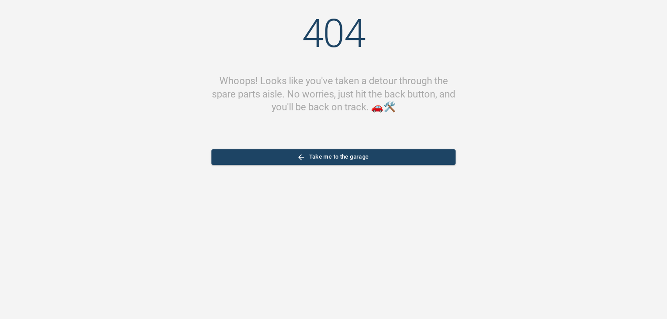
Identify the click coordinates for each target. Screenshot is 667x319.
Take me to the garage (333, 157)
